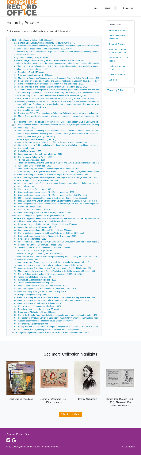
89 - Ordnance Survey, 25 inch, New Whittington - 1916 (37, 303)
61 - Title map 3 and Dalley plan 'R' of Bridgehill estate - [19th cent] (42, 221)
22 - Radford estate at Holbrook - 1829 (30, 107)
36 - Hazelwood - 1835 (24, 148)
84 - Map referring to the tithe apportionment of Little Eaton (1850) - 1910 (45, 289)
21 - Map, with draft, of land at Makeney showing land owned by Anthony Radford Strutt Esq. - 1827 (56, 104)
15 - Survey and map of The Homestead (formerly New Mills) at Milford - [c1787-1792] (51, 87)
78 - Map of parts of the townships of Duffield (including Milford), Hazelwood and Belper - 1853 (54, 271)
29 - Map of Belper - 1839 (25, 128)
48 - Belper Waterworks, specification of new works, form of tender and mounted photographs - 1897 (57, 183)
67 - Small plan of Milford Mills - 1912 (30, 239)
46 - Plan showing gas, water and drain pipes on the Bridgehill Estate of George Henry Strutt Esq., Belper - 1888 (62, 177)
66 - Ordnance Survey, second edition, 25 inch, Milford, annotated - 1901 (45, 236)
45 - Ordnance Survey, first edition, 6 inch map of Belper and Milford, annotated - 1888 (51, 174)
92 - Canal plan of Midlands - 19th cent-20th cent (35, 312)
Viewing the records (118, 30)
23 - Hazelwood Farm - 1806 (26, 110)
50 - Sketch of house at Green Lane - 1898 (32, 189)
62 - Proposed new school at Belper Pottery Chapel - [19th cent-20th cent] (45, 224)
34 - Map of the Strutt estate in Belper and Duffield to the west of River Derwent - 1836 (51, 142)
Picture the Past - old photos (118, 59)
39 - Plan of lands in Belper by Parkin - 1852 (33, 157)
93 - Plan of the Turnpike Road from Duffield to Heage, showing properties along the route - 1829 (55, 315)
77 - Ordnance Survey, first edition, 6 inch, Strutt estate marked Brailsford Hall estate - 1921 (53, 268)
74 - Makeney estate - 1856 (26, 259)
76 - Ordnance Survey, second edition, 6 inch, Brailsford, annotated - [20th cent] (48, 265)
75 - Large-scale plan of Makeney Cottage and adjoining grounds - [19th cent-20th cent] (51, 262)
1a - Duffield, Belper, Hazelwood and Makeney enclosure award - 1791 (44, 43)
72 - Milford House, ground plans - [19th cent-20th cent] (38, 253)
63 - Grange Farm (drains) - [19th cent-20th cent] (35, 227)
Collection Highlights (71, 414)
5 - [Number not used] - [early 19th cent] (31, 57)
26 (15, 119)
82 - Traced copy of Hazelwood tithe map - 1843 (34, 283)
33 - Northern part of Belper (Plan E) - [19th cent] (35, 139)
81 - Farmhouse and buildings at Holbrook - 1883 (35, 280)
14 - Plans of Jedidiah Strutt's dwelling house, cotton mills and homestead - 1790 (48, 84)
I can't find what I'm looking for (117, 37)
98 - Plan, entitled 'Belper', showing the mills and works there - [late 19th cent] (47, 329)
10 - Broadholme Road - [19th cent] (29, 72)
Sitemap (10, 434)
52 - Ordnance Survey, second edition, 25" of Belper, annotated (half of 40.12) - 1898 (50, 195)
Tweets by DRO (115, 90)
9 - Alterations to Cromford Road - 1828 (31, 69)
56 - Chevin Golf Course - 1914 (27, 207)
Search (108, 8)
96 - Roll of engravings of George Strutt (31, 324)
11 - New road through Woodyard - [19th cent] (34, 75)
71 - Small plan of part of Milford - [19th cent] (33, 250)
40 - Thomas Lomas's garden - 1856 (29, 160)
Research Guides (116, 44)
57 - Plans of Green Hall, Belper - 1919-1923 (33, 210)
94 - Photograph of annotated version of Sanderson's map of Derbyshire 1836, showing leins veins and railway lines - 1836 (66, 318)
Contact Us (128, 8)
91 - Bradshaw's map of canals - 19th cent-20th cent (36, 309)
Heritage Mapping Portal (117, 67)
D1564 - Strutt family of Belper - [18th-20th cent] (32, 40)
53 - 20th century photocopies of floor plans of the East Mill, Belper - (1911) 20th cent (50, 198)
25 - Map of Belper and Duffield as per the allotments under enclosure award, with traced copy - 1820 (57, 116)
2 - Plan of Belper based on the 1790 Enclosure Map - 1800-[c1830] (43, 49)
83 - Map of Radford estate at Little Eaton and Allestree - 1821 (40, 286)
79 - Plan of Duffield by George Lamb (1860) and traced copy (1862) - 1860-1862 (49, 274)
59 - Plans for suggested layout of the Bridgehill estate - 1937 (40, 215)
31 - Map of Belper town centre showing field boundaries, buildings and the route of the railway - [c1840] (58, 133)
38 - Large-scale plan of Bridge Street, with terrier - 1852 (38, 154)
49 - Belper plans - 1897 (24, 186)
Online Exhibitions (117, 74)
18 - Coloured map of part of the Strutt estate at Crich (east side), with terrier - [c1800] (50, 95)
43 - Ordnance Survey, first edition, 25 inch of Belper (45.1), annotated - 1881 (47, 169)
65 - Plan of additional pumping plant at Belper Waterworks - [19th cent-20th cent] (49, 233)
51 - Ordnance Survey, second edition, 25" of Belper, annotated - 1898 (44, 192)
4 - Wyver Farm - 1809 (24, 54)
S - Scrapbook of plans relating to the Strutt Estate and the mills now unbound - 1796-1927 (53, 332)
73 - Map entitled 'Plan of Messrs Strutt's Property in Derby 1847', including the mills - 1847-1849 (55, 256)
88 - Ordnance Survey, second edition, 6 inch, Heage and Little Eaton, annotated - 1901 (51, 300)
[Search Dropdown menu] (115, 8)
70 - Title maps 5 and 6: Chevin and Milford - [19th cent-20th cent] (42, 248)
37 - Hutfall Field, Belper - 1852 (27, 151)
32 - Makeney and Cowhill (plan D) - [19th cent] (34, 136)
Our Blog (113, 80)
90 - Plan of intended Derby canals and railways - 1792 (37, 306)
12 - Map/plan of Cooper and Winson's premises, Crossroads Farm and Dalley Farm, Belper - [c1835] (57, 78)
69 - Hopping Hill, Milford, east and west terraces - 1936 (38, 245)
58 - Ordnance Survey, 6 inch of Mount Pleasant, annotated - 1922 (42, 212)
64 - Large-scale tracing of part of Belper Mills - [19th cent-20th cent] (43, 230)
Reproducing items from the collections (117, 51)
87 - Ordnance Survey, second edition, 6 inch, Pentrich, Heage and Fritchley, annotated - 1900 (54, 297)
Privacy (19, 434)
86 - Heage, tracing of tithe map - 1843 (30, 294)
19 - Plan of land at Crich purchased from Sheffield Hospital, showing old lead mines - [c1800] (54, 98)
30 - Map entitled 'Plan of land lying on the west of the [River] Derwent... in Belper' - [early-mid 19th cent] (58, 131)
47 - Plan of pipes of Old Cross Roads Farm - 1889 (36, 180)
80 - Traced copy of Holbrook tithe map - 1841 (34, 277)
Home (94, 8)
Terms (28, 434)
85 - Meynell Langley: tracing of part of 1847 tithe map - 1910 (40, 291)
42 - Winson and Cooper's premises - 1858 (32, 166)
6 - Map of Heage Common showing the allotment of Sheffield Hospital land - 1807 (49, 60)
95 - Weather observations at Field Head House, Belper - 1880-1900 (43, 321)
